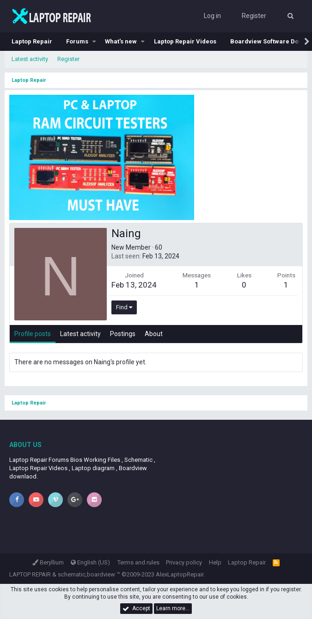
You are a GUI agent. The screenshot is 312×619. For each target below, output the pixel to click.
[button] (94, 41)
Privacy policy (184, 562)
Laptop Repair (32, 41)
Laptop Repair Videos (185, 41)
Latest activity (30, 58)
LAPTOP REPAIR (30, 574)
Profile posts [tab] (32, 333)
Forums (77, 41)
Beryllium (48, 562)
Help (215, 562)
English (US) (90, 562)
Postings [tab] (122, 333)
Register (68, 58)
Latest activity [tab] (80, 333)
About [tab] (154, 333)
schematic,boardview (86, 574)
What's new (121, 41)
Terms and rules (138, 562)
